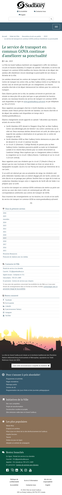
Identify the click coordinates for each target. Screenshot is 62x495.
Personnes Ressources (10, 254)
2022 (4, 229)
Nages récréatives (12, 382)
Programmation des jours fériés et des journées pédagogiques (27, 390)
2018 (4, 241)
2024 (4, 222)
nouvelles (6, 219)
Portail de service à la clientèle (23, 456)
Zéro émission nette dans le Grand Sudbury (21, 412)
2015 (4, 251)
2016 (4, 247)
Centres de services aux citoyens (27, 465)
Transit (8, 437)
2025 (4, 216)
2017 (4, 244)
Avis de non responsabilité (47, 480)
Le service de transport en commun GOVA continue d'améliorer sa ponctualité (31, 39)
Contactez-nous (41, 11)
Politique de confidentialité (14, 480)
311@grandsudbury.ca (21, 459)
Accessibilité (23, 11)
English (23, 15)
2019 (45, 36)
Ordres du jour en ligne (14, 440)
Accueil (4, 36)
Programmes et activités (14, 379)
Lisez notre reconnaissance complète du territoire (30, 366)
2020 (4, 235)
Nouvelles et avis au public (31, 36)
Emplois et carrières (13, 428)
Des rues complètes (13, 404)
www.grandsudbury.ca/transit (34, 101)
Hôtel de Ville (14, 36)
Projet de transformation (14, 406)
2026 (4, 213)
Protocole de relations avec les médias (15, 257)
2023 (4, 225)
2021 (4, 232)
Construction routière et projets (17, 409)
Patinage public (11, 384)
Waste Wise (10, 426)
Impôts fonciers (11, 434)
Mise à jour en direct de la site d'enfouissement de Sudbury (26, 431)
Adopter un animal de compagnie (17, 443)
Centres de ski (11, 387)
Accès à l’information (31, 480)
